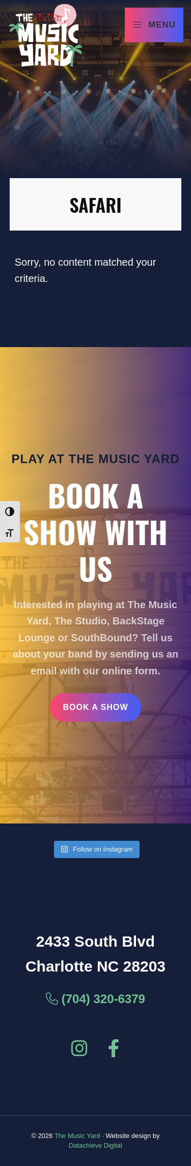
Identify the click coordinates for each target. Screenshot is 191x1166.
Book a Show (95, 707)
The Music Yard (77, 1136)
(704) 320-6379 (95, 999)
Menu (154, 25)
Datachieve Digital (95, 1145)
